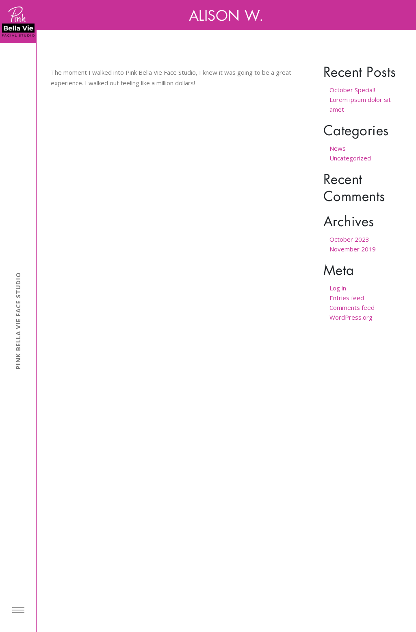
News (337, 148)
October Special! (352, 90)
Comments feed (352, 307)
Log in (337, 288)
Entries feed (346, 298)
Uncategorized (350, 158)
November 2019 (352, 249)
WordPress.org (351, 317)
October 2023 (349, 239)
